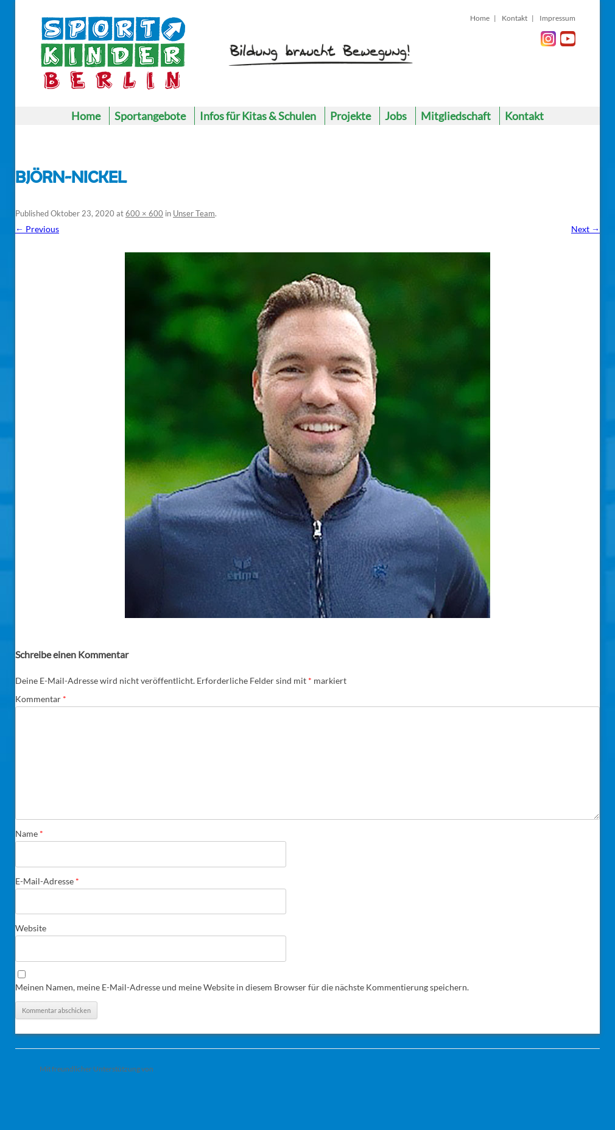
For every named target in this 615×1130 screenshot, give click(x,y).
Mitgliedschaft (456, 116)
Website (30, 928)
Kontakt (514, 18)
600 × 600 (144, 213)
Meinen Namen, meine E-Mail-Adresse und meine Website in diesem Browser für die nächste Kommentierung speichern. (242, 987)
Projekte (350, 116)
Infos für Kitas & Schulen (258, 116)
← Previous (37, 229)
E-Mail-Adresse (47, 881)
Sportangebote (150, 116)
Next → (585, 229)
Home (480, 18)
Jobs (396, 116)
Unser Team (194, 213)
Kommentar (40, 699)
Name (29, 833)
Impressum (557, 18)
